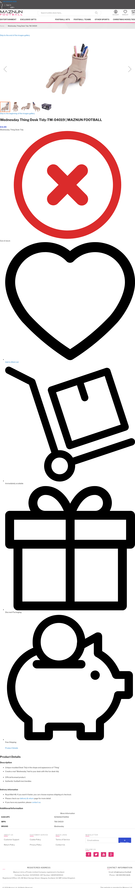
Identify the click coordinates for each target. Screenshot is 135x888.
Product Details (11, 748)
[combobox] (69, 13)
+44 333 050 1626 (9, 1)
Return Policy (9, 845)
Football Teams (82, 19)
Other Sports (102, 19)
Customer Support (11, 839)
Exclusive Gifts (28, 19)
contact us (36, 802)
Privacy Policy (35, 845)
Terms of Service (63, 839)
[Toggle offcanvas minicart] (133, 13)
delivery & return (27, 798)
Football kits (62, 19)
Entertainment (8, 19)
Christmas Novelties (124, 19)
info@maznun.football (122, 872)
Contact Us (60, 845)
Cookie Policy (35, 839)
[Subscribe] (124, 840)
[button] (12, 7)
